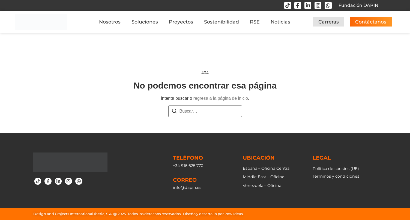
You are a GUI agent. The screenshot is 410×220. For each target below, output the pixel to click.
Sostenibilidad (221, 22)
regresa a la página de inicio (220, 98)
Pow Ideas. (234, 214)
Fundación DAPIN (358, 5)
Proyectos (181, 22)
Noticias (280, 22)
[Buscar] (174, 112)
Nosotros (110, 22)
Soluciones (144, 22)
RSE (255, 22)
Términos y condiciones (336, 176)
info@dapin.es (187, 187)
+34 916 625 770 (188, 165)
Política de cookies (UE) (336, 168)
